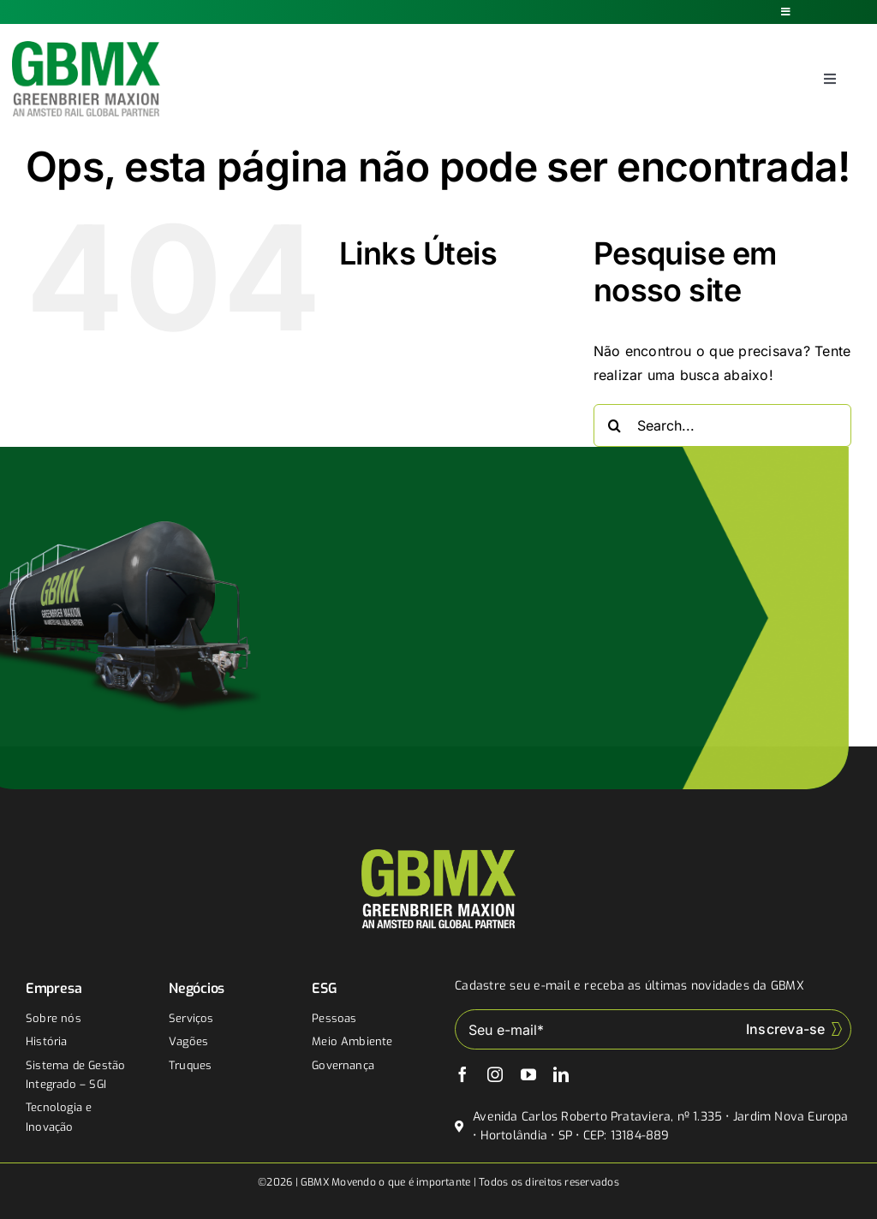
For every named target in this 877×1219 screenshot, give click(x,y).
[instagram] (495, 1074)
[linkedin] (561, 1074)
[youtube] (528, 1074)
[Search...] (722, 425)
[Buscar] (615, 425)
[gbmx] (86, 47)
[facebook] (462, 1074)
